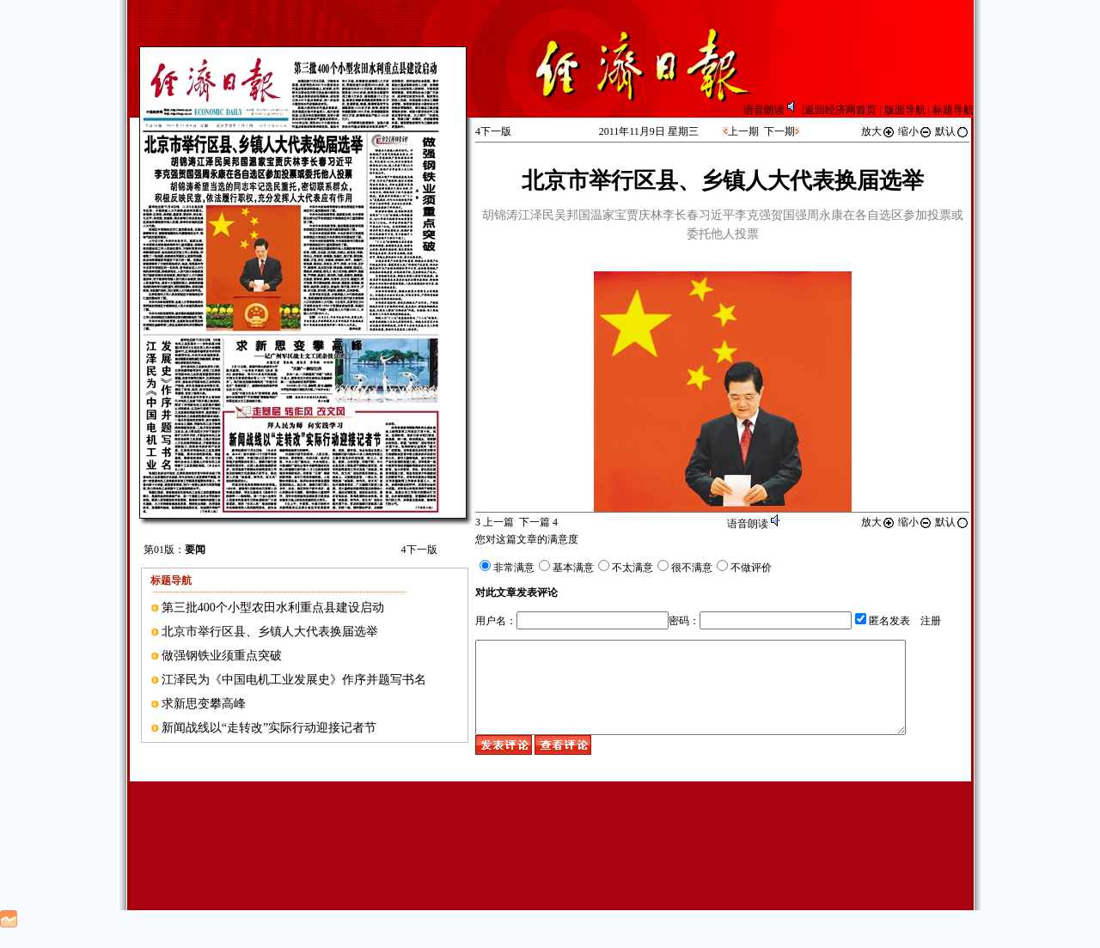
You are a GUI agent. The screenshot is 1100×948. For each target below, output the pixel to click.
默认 (952, 131)
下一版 (419, 550)
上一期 (743, 131)
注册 (930, 621)
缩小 (915, 131)
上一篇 (494, 522)
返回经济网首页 (840, 110)
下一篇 (538, 522)
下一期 (779, 131)
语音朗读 (773, 110)
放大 (878, 131)
